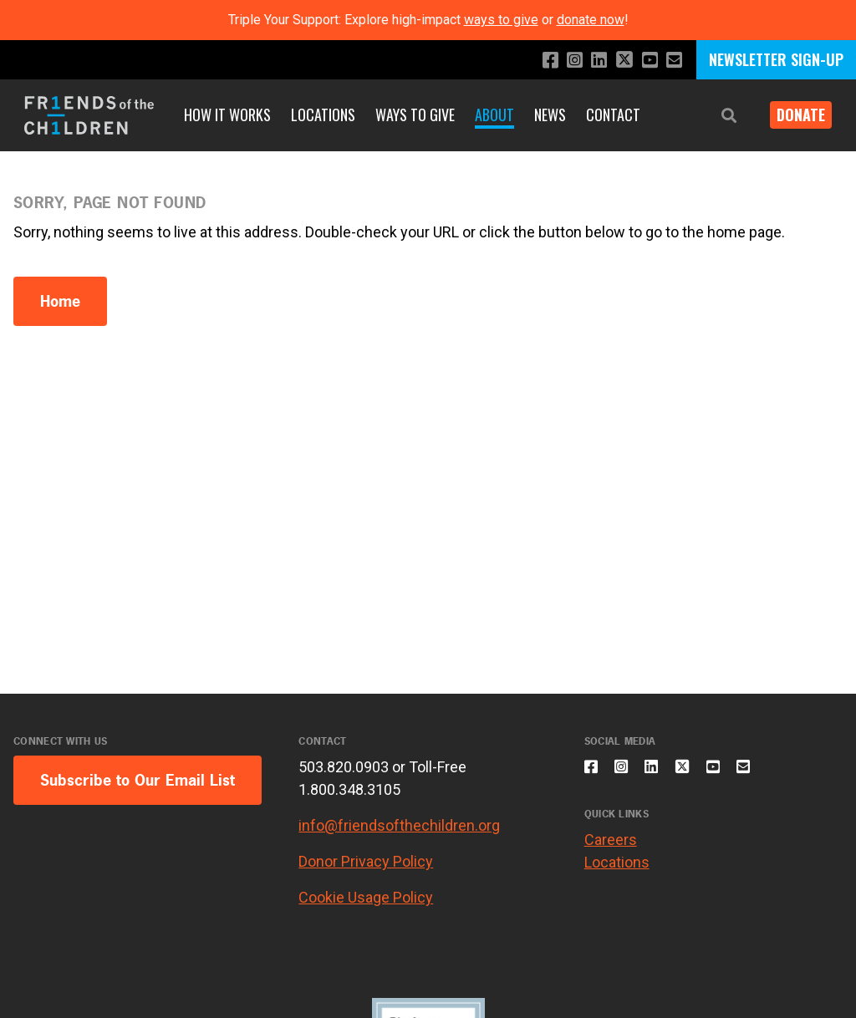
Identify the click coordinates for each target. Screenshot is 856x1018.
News (550, 114)
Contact (613, 114)
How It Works (227, 114)
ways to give (501, 20)
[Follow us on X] (618, 61)
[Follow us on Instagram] (563, 60)
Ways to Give (415, 114)
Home (60, 301)
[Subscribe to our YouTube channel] (646, 60)
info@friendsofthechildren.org (399, 825)
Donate (794, 114)
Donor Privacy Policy (365, 861)
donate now (590, 20)
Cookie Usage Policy (365, 897)
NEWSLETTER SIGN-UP (776, 59)
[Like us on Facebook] (536, 60)
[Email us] (672, 60)
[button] (715, 115)
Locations (323, 114)
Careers (610, 849)
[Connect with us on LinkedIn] (590, 60)
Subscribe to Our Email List (137, 780)
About (494, 114)
